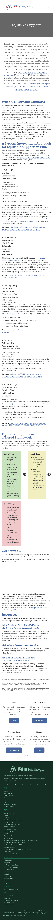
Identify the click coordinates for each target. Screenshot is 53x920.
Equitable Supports (9, 831)
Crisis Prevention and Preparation (14, 820)
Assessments (8, 860)
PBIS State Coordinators (11, 900)
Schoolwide (7, 852)
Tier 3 (5, 802)
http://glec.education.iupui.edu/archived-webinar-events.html (15, 686)
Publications (39, 721)
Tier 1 (5, 798)
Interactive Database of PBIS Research (10, 805)
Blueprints (7, 863)
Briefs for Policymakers (11, 865)
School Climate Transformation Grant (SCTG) (17, 849)
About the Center (9, 896)
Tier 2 (5, 800)
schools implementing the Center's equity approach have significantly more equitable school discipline (27, 86)
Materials (6, 874)
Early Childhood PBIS (10, 829)
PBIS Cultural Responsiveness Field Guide (21, 645)
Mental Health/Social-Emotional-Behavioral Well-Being (20, 840)
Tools (14, 721)
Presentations (14, 750)
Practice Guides (8, 878)
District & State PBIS (10, 827)
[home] (19, 7)
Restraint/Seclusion (9, 847)
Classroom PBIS (9, 815)
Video (39, 750)
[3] (12, 404)
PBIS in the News (9, 902)
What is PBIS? (8, 791)
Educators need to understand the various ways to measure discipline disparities (25, 220)
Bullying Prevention (9, 813)
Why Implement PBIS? (10, 793)
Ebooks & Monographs (11, 867)
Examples (7, 872)
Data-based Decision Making (12, 824)
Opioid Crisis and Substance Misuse (14, 842)
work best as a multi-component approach (35, 157)
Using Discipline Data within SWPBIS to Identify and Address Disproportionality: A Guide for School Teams (24, 228)
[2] (9, 404)
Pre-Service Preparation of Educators (15, 845)
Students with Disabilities (11, 854)
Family (6, 833)
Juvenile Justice (8, 838)
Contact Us (7, 898)
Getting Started (8, 796)
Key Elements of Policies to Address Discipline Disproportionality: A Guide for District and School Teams (22, 375)
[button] (48, 7)
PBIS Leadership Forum (11, 890)
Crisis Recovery (8, 822)
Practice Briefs (8, 876)
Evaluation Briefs (9, 869)
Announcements (9, 905)
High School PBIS (9, 836)
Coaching (6, 818)
